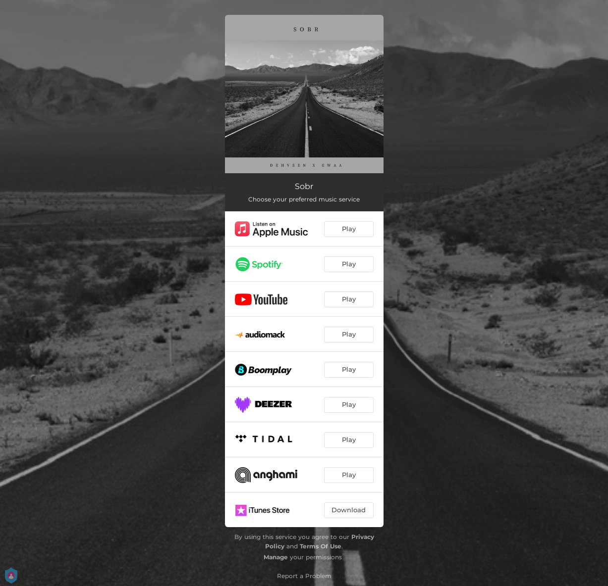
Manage (276, 557)
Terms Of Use (320, 546)
